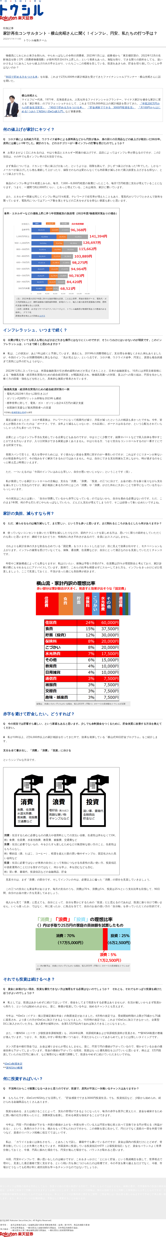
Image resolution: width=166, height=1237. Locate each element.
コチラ (42, 315)
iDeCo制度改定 (13, 1063)
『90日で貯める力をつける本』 (66, 107)
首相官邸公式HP (19, 412)
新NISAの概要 (14, 1067)
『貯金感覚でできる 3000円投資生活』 (111, 107)
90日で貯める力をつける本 (22, 76)
